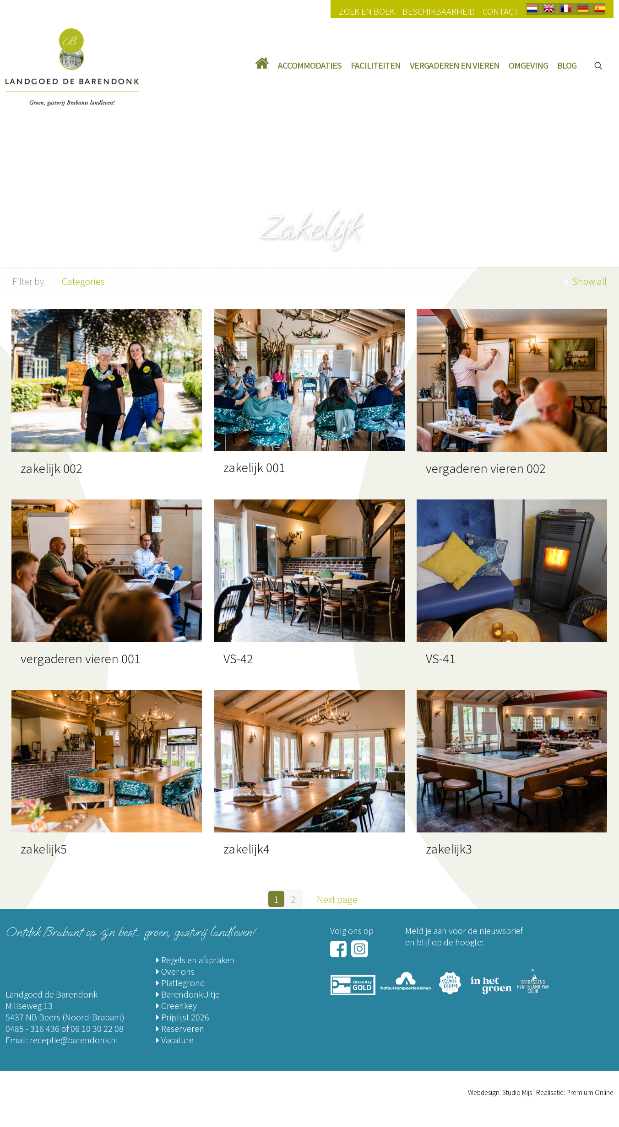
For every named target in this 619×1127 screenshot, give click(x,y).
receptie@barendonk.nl (74, 1040)
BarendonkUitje (188, 994)
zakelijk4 (246, 848)
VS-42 (238, 657)
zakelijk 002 (51, 467)
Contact (501, 11)
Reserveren (180, 1028)
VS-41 (441, 657)
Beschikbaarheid (438, 11)
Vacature (175, 1040)
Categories (82, 281)
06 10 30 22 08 (97, 1028)
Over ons (175, 971)
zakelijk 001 (254, 466)
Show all (584, 281)
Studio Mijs (517, 1092)
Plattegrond (180, 982)
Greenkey (176, 1005)
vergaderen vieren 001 (81, 657)
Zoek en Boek (367, 11)
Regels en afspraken (195, 960)
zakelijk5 (44, 848)
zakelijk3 (449, 848)
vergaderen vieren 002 (486, 467)
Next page (342, 899)
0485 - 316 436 (32, 1028)
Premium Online (590, 1092)
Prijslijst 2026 (182, 1017)
